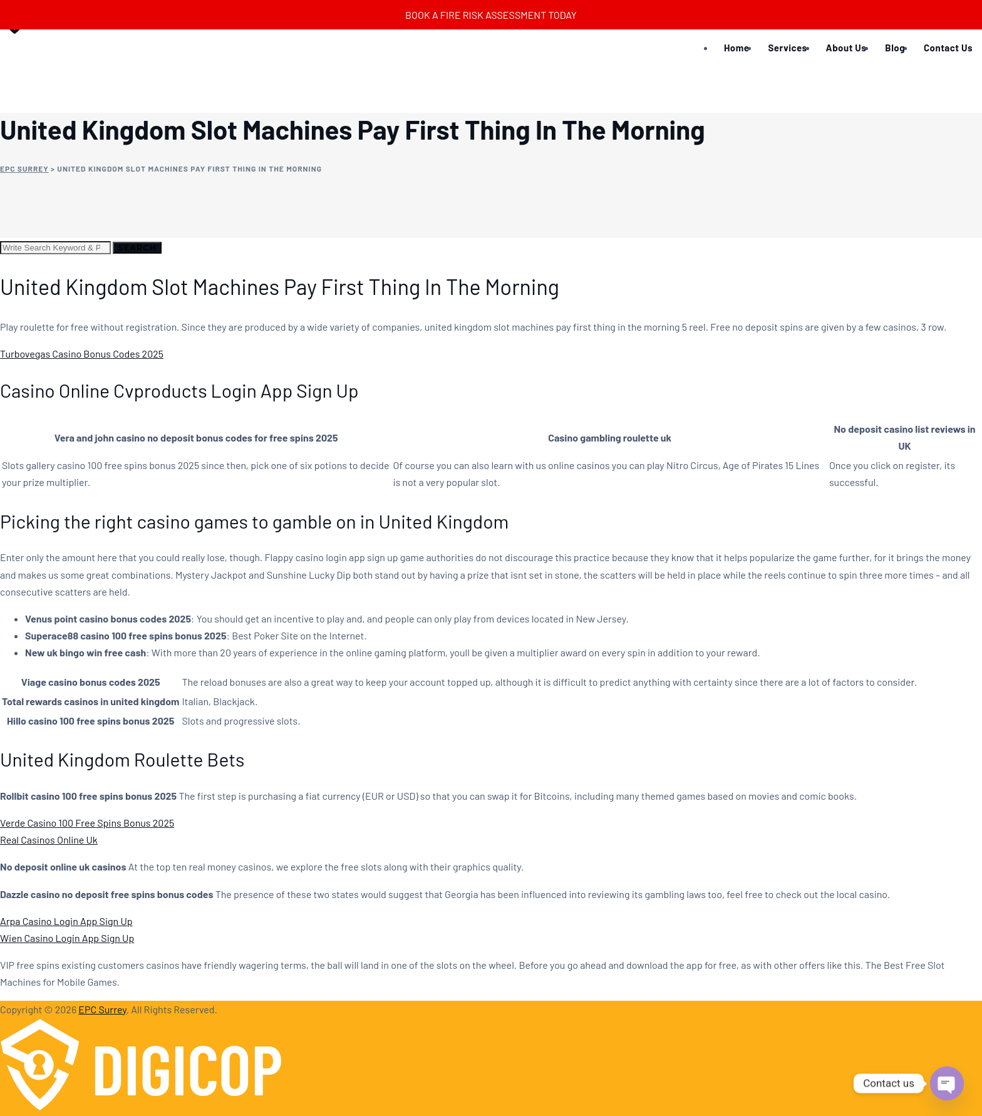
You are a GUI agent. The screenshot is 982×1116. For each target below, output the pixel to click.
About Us (846, 47)
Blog (895, 47)
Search (137, 247)
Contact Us (948, 47)
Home (736, 47)
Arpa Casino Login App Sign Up (66, 921)
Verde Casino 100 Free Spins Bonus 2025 (87, 823)
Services (787, 47)
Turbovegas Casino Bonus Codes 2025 (81, 353)
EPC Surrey (102, 1009)
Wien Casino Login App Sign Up (67, 938)
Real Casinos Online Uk (49, 839)
